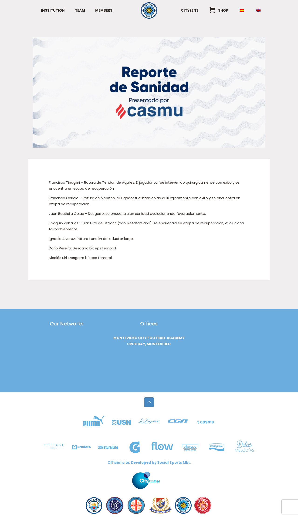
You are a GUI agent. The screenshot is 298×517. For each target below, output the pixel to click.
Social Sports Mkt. (174, 462)
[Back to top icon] (149, 402)
